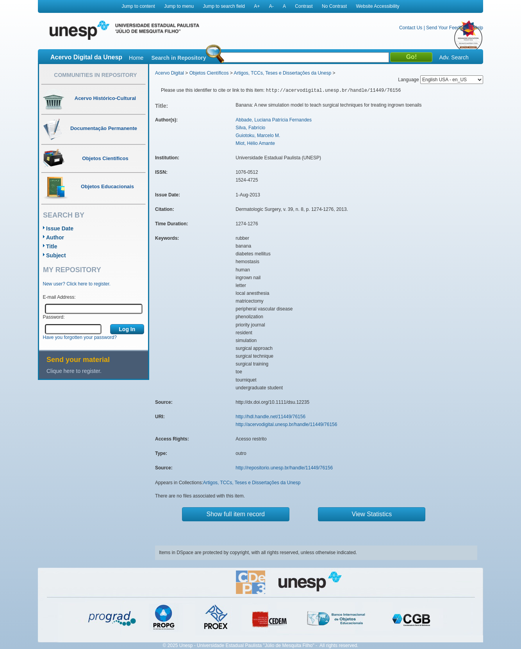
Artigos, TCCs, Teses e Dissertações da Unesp (282, 73)
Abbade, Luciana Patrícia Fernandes (274, 120)
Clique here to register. (74, 371)
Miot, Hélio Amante (255, 143)
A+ (257, 6)
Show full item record (236, 514)
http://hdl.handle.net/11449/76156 (270, 416)
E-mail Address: (59, 297)
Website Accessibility (377, 6)
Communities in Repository (95, 75)
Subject (56, 255)
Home (136, 58)
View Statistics (372, 514)
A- (271, 6)
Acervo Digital (169, 73)
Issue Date (59, 228)
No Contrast (334, 6)
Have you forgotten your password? (80, 337)
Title (51, 246)
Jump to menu (179, 6)
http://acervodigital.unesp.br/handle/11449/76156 (286, 424)
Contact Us (410, 27)
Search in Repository (178, 58)
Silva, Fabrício (250, 127)
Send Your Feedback (447, 27)
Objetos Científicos (209, 73)
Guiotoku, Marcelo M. (258, 135)
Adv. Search (453, 57)
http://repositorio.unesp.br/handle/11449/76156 (284, 468)
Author (55, 237)
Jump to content (138, 6)
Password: (54, 317)
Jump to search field (224, 6)
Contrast (303, 6)
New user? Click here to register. (77, 284)
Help (478, 27)
